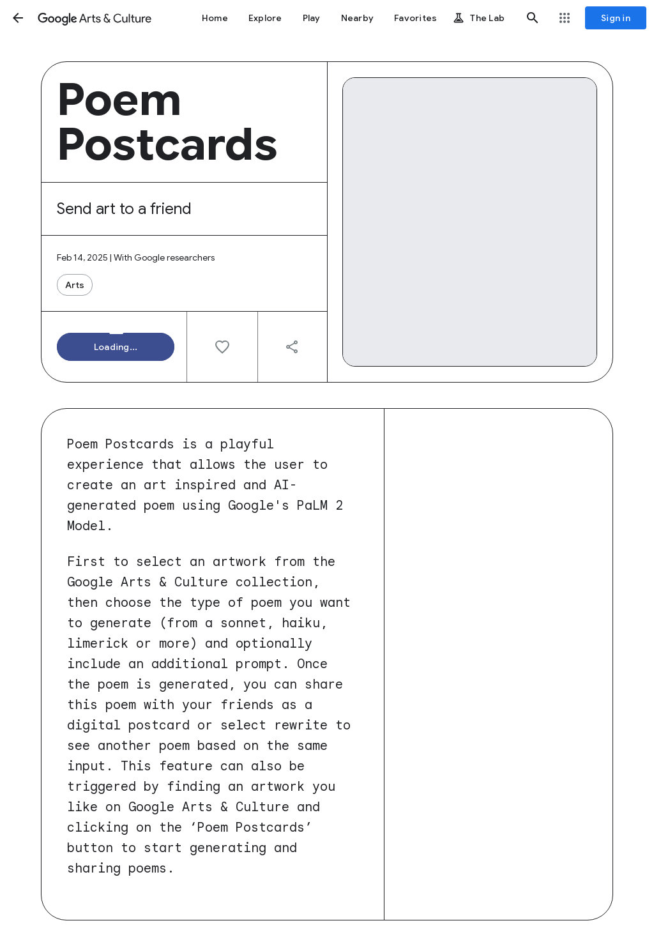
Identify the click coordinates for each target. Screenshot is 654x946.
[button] (18, 18)
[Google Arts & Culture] (94, 18)
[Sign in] (615, 17)
